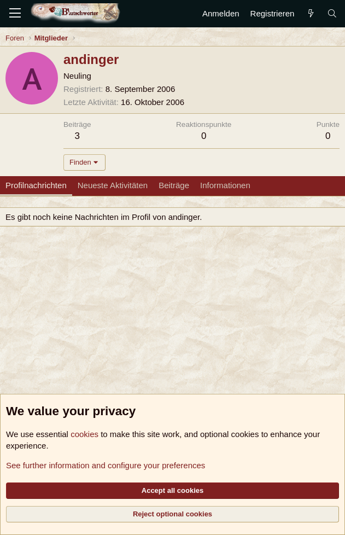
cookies (84, 434)
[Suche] (332, 13)
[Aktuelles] (310, 13)
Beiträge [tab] (174, 185)
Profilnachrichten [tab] (36, 185)
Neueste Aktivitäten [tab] (113, 185)
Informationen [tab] (225, 185)
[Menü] (15, 13)
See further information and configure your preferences (105, 465)
